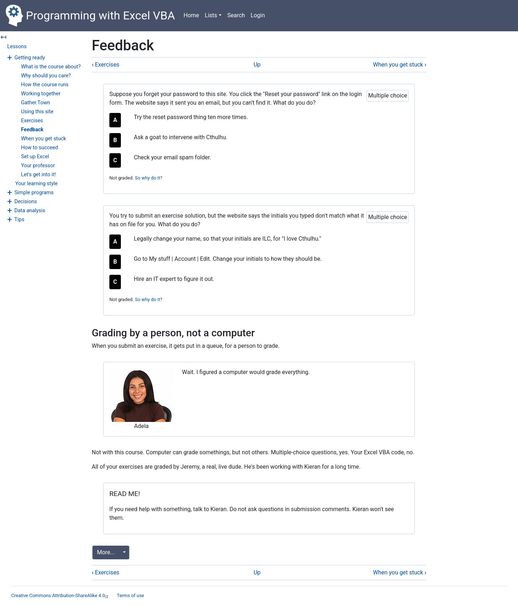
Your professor (38, 166)
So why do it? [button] (148, 178)
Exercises (32, 121)
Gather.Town (35, 103)
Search (236, 15)
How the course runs (44, 85)
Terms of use (130, 595)
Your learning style (36, 184)
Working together (40, 94)
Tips (19, 220)
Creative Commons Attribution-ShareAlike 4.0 (60, 595)
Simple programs (34, 193)
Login (258, 15)
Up (257, 64)
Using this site (37, 112)
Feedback (32, 130)
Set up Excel (35, 157)
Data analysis (29, 211)
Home (191, 15)
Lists (211, 15)
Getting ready (29, 58)
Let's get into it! (38, 175)
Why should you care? (46, 76)
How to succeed (39, 148)
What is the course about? (51, 67)
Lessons (17, 47)
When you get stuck (43, 139)
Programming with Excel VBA (90, 16)
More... (107, 552)
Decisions (25, 202)
